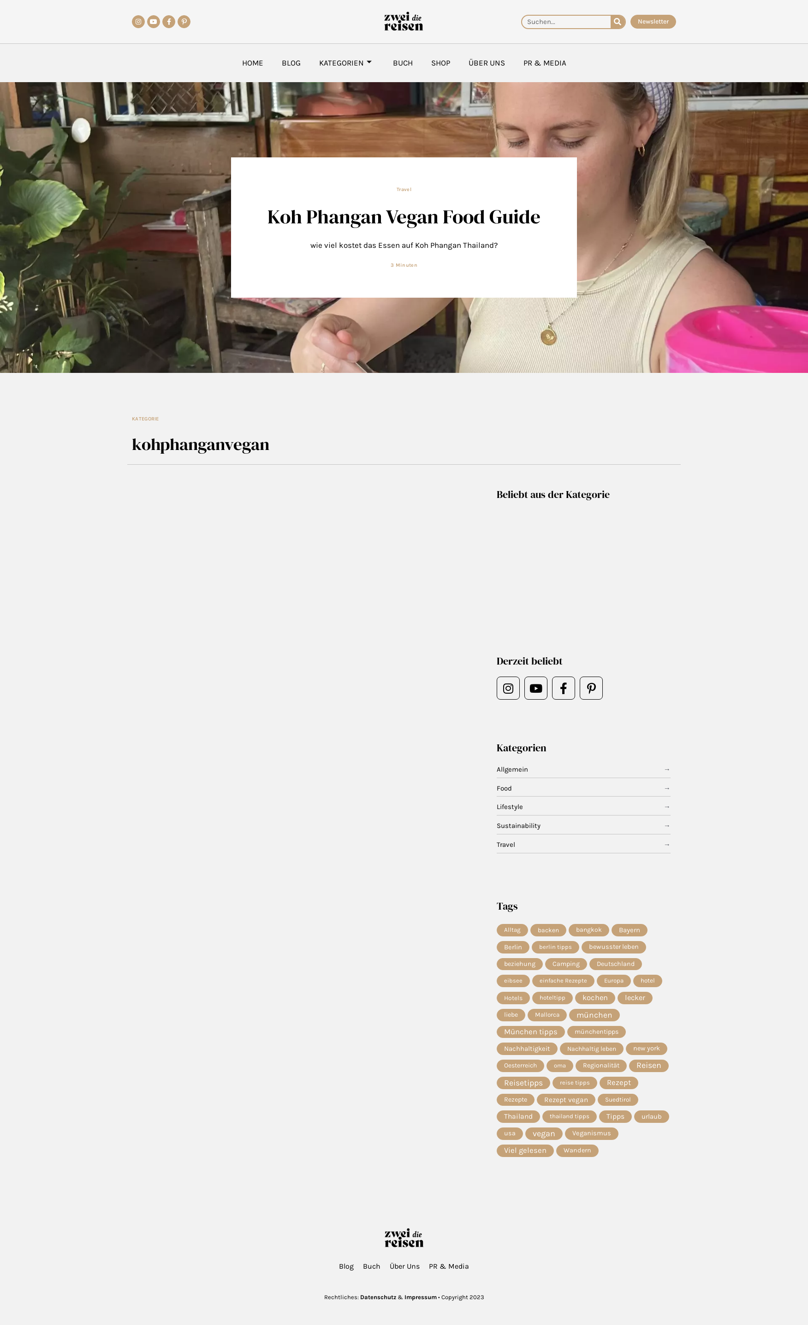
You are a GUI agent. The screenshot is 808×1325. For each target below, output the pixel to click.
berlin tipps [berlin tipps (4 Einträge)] (555, 946)
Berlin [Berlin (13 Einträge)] (513, 947)
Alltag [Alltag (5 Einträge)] (512, 929)
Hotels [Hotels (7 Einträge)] (513, 997)
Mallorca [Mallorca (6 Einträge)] (547, 1014)
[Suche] (618, 22)
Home (252, 62)
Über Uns (487, 62)
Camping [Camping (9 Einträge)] (566, 964)
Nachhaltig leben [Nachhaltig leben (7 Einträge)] (591, 1048)
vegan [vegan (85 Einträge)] (544, 1133)
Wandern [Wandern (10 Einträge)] (577, 1150)
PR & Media (544, 62)
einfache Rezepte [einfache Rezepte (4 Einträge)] (563, 980)
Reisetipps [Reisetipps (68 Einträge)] (523, 1082)
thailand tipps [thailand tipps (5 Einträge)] (569, 1116)
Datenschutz (378, 1297)
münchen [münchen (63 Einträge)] (594, 1014)
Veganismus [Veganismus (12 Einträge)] (591, 1133)
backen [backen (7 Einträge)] (548, 930)
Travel (404, 189)
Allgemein (512, 769)
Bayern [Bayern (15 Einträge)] (629, 930)
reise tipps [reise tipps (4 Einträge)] (575, 1082)
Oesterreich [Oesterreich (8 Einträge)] (520, 1065)
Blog (291, 62)
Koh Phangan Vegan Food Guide (404, 216)
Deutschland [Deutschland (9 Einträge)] (616, 964)
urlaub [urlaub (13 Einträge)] (652, 1116)
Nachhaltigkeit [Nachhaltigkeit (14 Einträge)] (527, 1048)
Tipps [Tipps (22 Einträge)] (615, 1116)
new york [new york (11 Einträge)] (646, 1048)
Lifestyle (510, 807)
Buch (403, 62)
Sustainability (519, 825)
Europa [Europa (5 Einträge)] (614, 980)
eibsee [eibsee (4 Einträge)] (513, 980)
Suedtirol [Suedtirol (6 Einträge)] (618, 1099)
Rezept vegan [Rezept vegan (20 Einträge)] (566, 1100)
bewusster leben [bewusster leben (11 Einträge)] (614, 947)
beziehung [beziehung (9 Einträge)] (519, 964)
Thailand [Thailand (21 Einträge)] (518, 1116)
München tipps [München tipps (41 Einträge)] (531, 1031)
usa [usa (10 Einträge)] (510, 1133)
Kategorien (345, 63)
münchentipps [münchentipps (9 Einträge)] (596, 1032)
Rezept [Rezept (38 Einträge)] (619, 1082)
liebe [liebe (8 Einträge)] (511, 1015)
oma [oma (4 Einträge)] (560, 1065)
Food (504, 788)
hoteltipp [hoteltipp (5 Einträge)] (552, 997)
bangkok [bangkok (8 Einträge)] (589, 930)
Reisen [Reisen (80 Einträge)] (648, 1065)
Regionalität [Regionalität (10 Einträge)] (601, 1065)
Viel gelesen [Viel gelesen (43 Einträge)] (525, 1150)
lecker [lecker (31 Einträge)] (635, 997)
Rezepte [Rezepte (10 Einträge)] (515, 1099)
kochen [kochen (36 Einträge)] (595, 997)
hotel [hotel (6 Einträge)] (648, 980)
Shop (440, 62)
